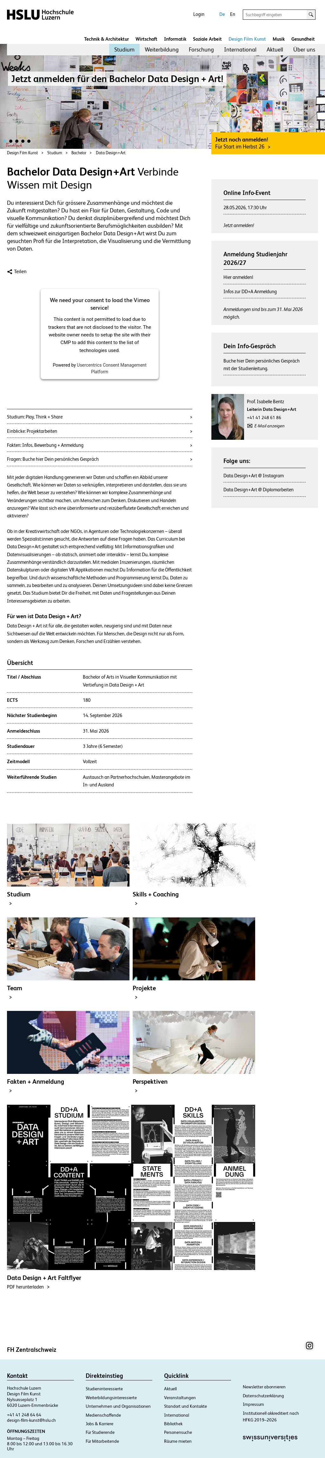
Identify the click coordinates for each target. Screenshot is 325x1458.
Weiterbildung (162, 49)
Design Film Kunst (247, 39)
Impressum (253, 1404)
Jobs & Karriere (99, 1423)
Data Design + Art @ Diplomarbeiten (258, 489)
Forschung (201, 49)
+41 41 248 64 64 (24, 1414)
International (240, 49)
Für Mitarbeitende (102, 1441)
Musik (279, 39)
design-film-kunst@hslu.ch (31, 1420)
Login (198, 14)
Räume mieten (178, 1441)
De (222, 14)
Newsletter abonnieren (264, 1386)
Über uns (304, 49)
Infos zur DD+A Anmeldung (250, 291)
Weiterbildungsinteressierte (111, 1397)
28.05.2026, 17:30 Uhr (245, 207)
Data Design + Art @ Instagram (253, 475)
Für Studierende (100, 1432)
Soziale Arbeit (207, 39)
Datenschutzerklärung (263, 1395)
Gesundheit (303, 39)
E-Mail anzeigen (270, 425)
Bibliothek (173, 1423)
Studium (124, 49)
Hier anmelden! (238, 277)
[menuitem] (124, 49)
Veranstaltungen (180, 1397)
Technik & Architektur (106, 39)
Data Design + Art (111, 152)
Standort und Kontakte (185, 1406)
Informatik (175, 39)
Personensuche (178, 1432)
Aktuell (275, 49)
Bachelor (78, 152)
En (232, 14)
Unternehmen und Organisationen (118, 1406)
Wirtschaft (146, 39)
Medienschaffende (103, 1415)
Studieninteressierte (104, 1388)
